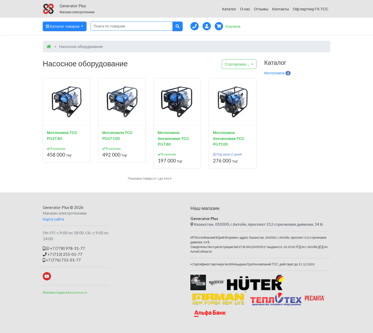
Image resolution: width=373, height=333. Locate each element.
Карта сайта (53, 219)
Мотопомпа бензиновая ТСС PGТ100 (229, 138)
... (237, 64)
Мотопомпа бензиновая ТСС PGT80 (173, 138)
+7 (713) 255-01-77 (62, 254)
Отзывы (261, 8)
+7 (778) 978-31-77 (64, 248)
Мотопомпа (277, 72)
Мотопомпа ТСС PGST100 (117, 135)
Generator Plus (56, 207)
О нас (245, 8)
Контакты (280, 8)
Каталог (229, 8)
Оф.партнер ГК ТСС (310, 8)
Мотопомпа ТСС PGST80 (62, 135)
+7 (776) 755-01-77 (62, 260)
